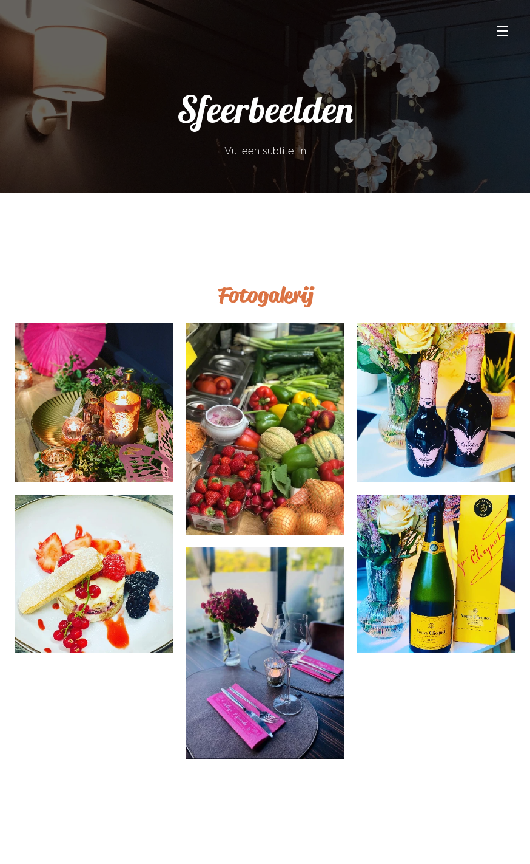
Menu (502, 31)
